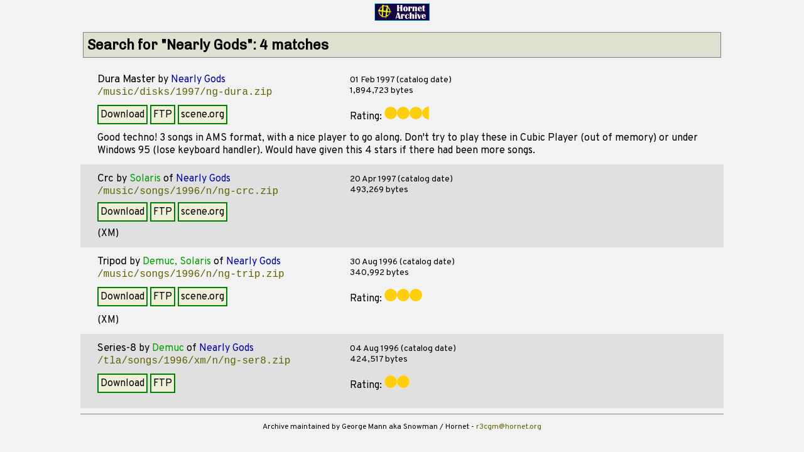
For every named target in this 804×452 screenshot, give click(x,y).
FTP (162, 115)
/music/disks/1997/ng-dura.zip (184, 92)
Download (122, 115)
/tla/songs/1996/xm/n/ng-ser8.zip (193, 361)
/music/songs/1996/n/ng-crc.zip (187, 191)
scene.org (202, 115)
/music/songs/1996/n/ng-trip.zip (191, 274)
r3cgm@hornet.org (508, 427)
